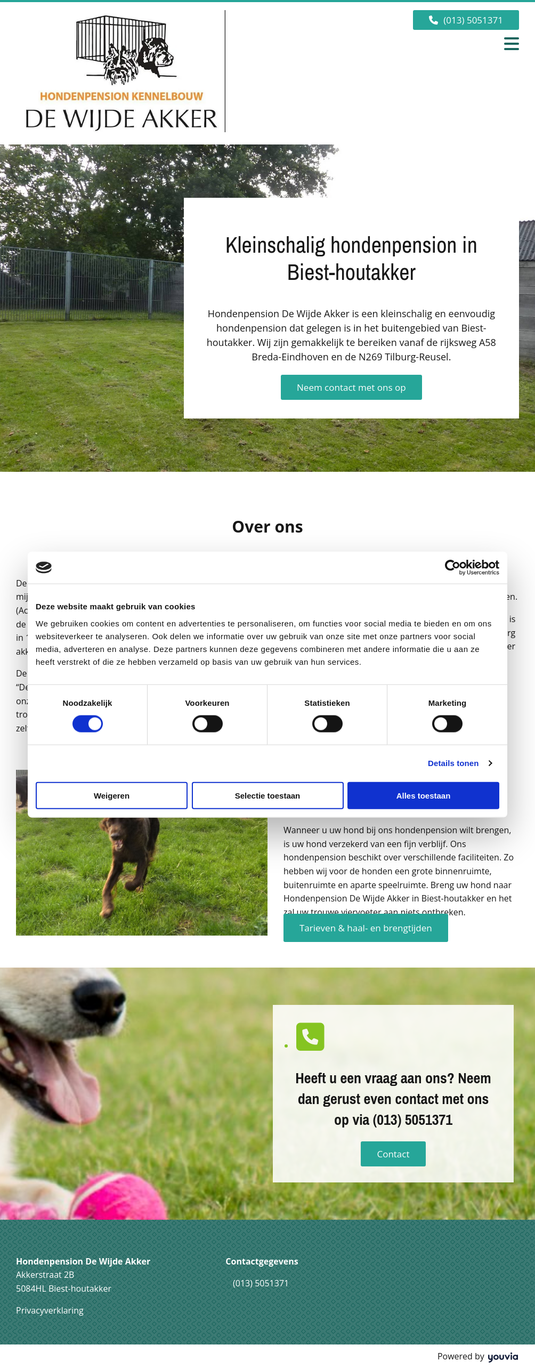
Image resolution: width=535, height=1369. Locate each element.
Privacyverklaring (50, 1310)
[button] (466, 20)
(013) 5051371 (261, 1283)
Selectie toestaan (268, 795)
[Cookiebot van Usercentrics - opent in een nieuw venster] (452, 568)
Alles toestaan (423, 795)
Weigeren (111, 795)
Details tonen (453, 763)
